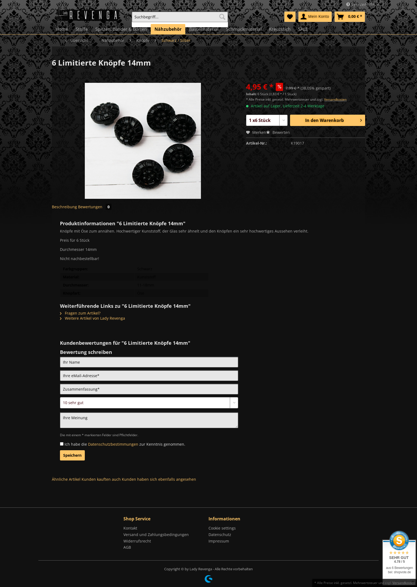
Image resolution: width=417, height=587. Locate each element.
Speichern (72, 455)
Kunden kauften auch (101, 479)
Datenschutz (219, 534)
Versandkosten (335, 99)
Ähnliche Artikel (66, 479)
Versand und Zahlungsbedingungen (156, 534)
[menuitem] (180, 19)
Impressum (218, 541)
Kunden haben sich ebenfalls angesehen (159, 479)
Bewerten (278, 132)
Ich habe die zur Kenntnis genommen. (125, 444)
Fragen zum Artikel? (80, 313)
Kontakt (130, 528)
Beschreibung (64, 206)
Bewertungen (95, 206)
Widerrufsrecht (137, 541)
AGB (127, 547)
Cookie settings (222, 528)
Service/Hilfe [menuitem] (360, 4)
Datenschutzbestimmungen (113, 444)
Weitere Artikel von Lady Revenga (92, 318)
